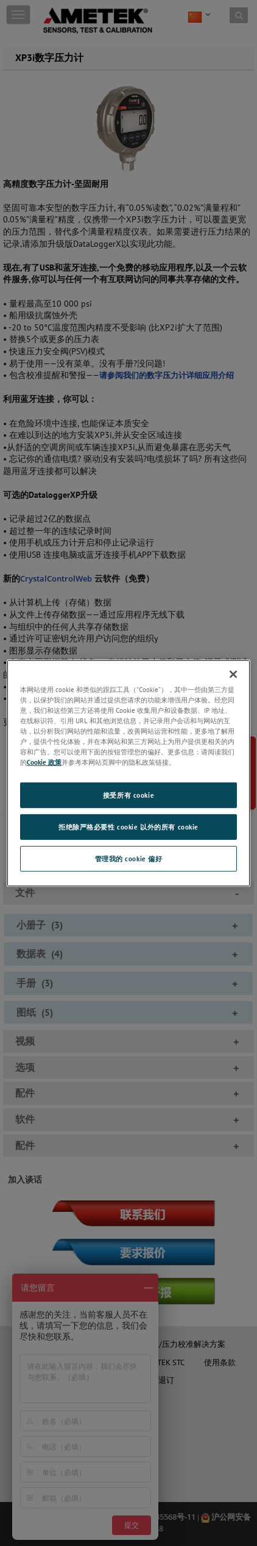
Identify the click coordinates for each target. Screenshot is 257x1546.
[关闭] (233, 673)
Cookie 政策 (44, 762)
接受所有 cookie (128, 795)
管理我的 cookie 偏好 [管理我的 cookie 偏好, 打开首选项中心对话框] (129, 858)
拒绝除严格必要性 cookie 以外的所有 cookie (128, 826)
